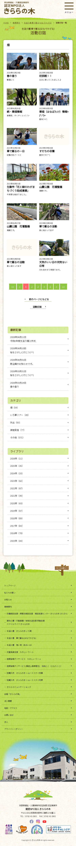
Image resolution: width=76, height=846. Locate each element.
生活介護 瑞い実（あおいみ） (20, 645)
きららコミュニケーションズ (19, 687)
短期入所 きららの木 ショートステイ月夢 (25, 680)
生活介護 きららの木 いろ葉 (19, 631)
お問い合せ (9, 715)
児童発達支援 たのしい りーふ (20, 652)
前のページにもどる (39, 299)
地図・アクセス (10, 708)
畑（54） (14, 407)
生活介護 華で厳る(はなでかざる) (38, 22)
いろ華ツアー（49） (20, 415)
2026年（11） (17, 458)
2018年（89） (17, 518)
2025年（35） (17, 465)
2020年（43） (17, 503)
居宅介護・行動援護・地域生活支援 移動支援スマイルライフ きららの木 (26, 622)
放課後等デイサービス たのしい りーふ (24, 659)
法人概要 (8, 701)
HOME (6, 22)
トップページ (9, 585)
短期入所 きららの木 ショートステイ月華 (25, 673)
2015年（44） (17, 540)
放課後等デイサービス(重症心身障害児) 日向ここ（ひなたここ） (34, 666)
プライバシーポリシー (13, 729)
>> (63, 286)
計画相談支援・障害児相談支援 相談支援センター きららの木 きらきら (37, 613)
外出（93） (15, 422)
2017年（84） (17, 525)
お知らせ (8, 599)
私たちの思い (9, 592)
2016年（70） (17, 533)
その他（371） (17, 437)
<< (12, 286)
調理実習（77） (18, 430)
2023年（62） (17, 480)
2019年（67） (17, 510)
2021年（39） (17, 495)
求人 (6, 722)
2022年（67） (17, 488)
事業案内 (16, 22)
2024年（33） (17, 473)
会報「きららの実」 (12, 694)
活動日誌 (37, 306)
